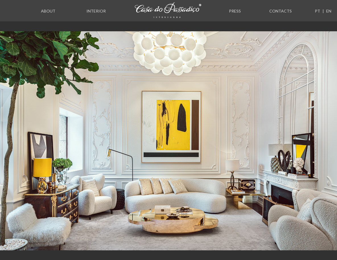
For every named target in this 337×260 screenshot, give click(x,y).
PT (317, 11)
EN (328, 11)
